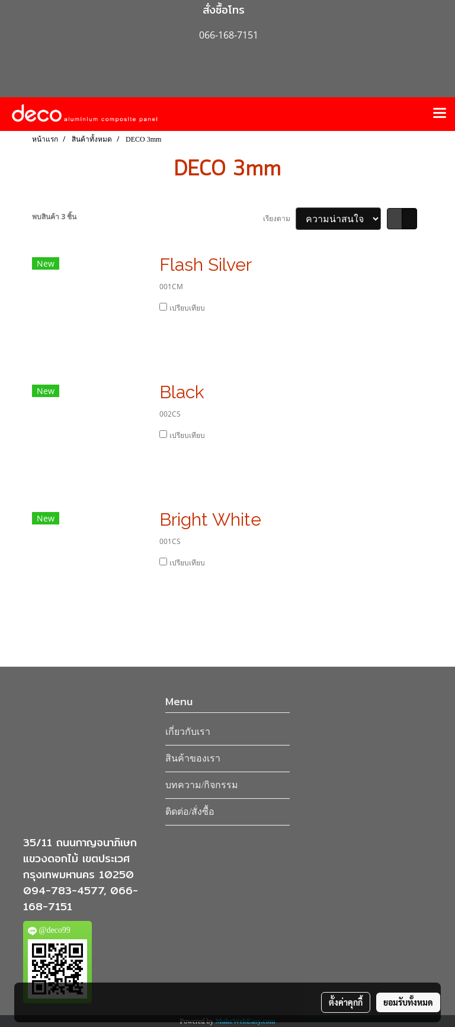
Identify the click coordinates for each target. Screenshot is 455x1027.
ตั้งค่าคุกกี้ (346, 1002)
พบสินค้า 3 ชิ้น (54, 217)
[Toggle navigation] (440, 114)
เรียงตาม (279, 218)
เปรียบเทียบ (187, 308)
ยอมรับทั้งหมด (408, 1002)
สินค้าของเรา (192, 758)
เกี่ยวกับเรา (187, 732)
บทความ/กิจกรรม (201, 785)
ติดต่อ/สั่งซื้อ (189, 812)
